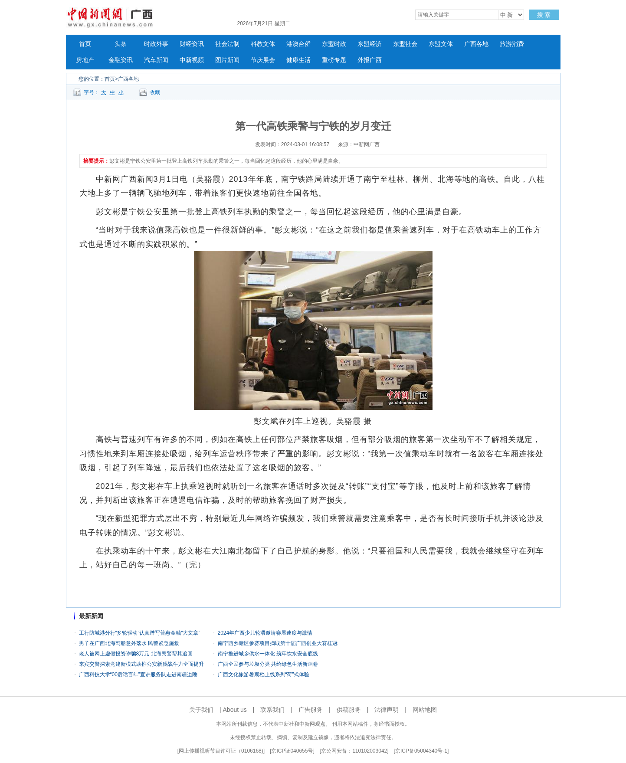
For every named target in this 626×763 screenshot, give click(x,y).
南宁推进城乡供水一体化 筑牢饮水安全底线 (268, 654)
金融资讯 (120, 60)
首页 (85, 44)
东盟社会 (405, 44)
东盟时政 (334, 44)
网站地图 (425, 709)
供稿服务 (349, 709)
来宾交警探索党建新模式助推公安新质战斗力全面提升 (141, 664)
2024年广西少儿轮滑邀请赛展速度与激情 (265, 633)
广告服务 (310, 709)
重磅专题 (334, 60)
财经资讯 (192, 44)
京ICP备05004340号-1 (421, 751)
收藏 (155, 92)
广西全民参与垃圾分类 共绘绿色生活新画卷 (268, 664)
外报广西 (369, 60)
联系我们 (272, 709)
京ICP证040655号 (292, 751)
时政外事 (156, 44)
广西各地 (476, 44)
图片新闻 (227, 60)
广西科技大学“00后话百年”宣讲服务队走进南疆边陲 (138, 674)
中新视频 (192, 60)
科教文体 (263, 44)
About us (235, 709)
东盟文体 (441, 44)
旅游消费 (512, 44)
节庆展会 (263, 60)
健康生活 (298, 60)
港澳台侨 (298, 44)
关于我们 (201, 709)
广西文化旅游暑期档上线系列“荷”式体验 (264, 674)
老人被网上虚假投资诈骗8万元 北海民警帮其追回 (136, 654)
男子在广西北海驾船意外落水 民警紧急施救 (129, 643)
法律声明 (386, 709)
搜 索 (544, 14)
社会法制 (227, 44)
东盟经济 (369, 44)
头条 (121, 44)
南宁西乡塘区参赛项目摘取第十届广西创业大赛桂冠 (278, 643)
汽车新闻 (156, 60)
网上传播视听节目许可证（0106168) (221, 751)
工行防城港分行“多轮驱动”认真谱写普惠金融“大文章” (139, 633)
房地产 (85, 60)
